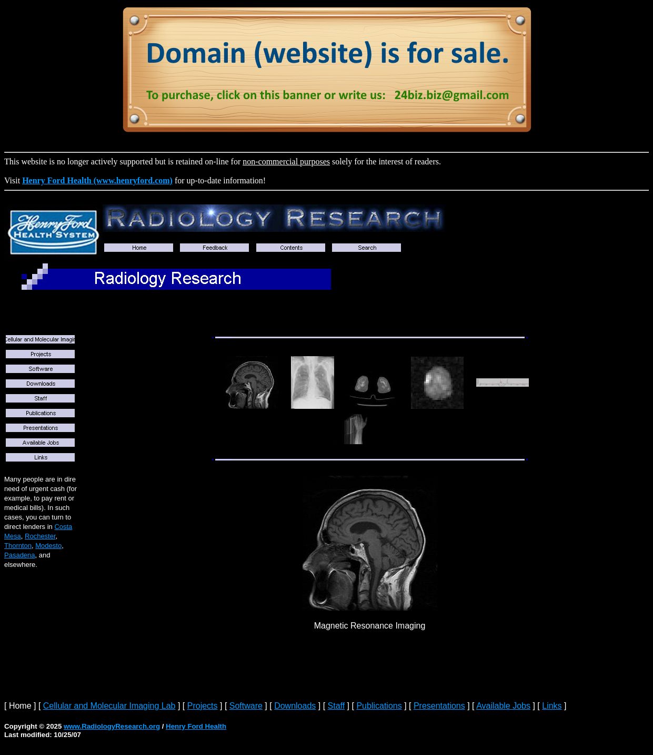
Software (246, 705)
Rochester (40, 536)
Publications (378, 705)
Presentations (439, 705)
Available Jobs (503, 705)
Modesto (48, 546)
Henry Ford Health (196, 726)
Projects (202, 705)
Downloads (295, 705)
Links (551, 705)
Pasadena (19, 555)
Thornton (18, 546)
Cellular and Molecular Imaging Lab (109, 705)
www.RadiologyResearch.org (112, 726)
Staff (336, 705)
